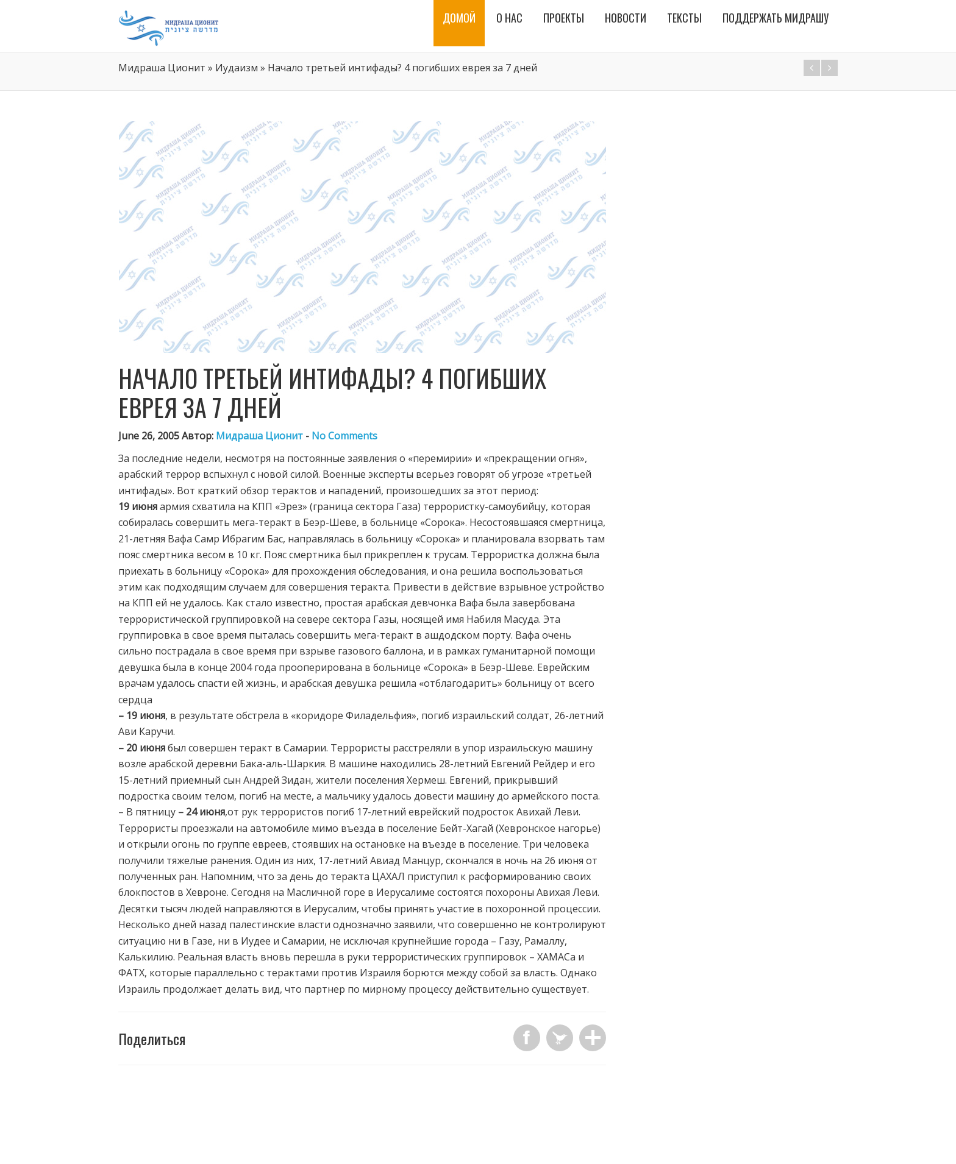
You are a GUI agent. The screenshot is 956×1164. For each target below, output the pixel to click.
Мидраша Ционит (161, 67)
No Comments (344, 435)
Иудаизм (236, 67)
